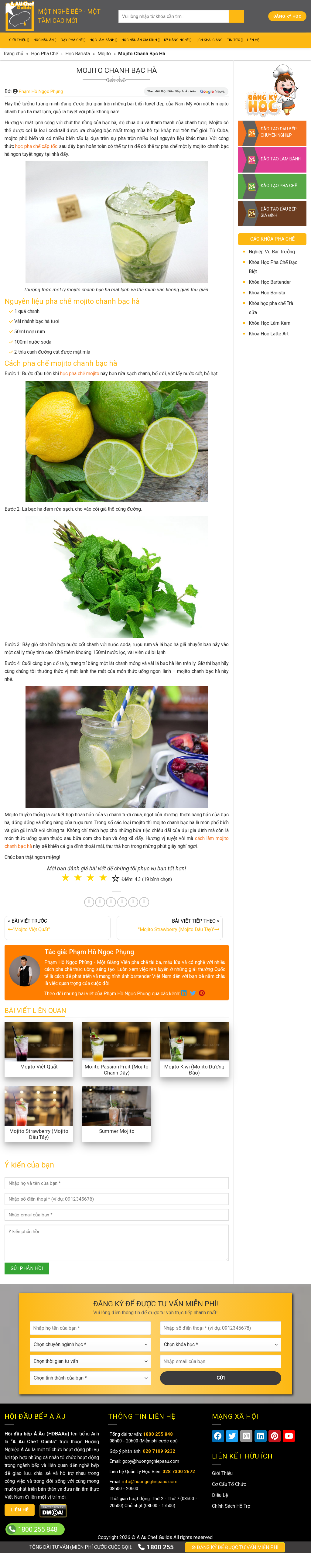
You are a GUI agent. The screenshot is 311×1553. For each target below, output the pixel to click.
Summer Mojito (117, 1131)
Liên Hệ (253, 40)
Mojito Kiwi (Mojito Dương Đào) (194, 1070)
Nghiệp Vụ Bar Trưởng (272, 252)
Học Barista (77, 54)
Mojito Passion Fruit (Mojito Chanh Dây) (117, 1070)
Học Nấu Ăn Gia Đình (140, 40)
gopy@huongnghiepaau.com (150, 1461)
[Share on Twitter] (100, 902)
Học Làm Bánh (103, 40)
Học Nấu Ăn (44, 40)
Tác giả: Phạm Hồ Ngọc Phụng (89, 952)
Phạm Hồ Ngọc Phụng (41, 91)
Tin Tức (235, 40)
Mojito (104, 54)
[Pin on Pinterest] (111, 902)
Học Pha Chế (44, 54)
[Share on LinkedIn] (122, 902)
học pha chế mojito (79, 373)
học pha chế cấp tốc (36, 146)
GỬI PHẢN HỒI (27, 1268)
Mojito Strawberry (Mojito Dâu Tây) (38, 1134)
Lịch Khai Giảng (209, 40)
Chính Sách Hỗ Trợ (231, 1506)
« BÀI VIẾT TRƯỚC (57, 926)
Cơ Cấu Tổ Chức (229, 1484)
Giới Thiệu (19, 40)
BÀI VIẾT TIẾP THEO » (169, 926)
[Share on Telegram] (144, 902)
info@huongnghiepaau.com (149, 1481)
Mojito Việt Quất (39, 1067)
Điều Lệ (220, 1495)
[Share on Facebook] (89, 902)
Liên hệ (20, 1510)
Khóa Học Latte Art (269, 334)
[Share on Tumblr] (133, 902)
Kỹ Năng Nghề (177, 40)
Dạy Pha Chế (73, 40)
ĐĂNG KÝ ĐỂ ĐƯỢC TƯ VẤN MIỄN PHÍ (235, 1547)
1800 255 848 (37, 1529)
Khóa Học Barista (267, 293)
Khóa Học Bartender (270, 282)
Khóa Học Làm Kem (269, 323)
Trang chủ (13, 54)
